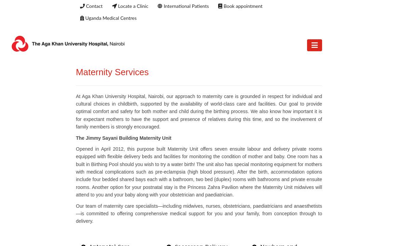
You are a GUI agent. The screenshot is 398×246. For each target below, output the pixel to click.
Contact (91, 6)
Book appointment (240, 6)
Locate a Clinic (130, 6)
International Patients (183, 6)
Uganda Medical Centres (108, 18)
